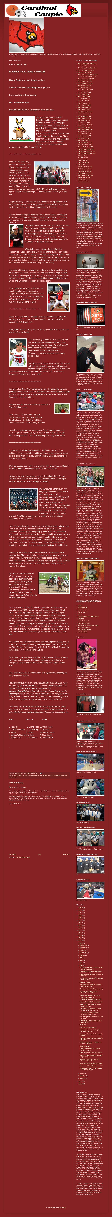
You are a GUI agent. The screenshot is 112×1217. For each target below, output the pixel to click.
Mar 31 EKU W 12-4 (84, 140)
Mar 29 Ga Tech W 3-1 (84, 138)
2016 (80, 933)
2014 (80, 938)
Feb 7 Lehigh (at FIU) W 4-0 (86, 70)
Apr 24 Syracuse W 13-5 (85, 167)
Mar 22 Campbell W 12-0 (85, 129)
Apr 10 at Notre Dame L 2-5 (86, 149)
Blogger (63, 1207)
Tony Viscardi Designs (84, 630)
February (83, 1075)
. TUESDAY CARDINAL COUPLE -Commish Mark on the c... (90, 1013)
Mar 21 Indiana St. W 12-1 (85, 125)
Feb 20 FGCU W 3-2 (84, 88)
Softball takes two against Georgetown (91, 971)
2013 (80, 940)
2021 (80, 920)
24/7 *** (80, 605)
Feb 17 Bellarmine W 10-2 (85, 83)
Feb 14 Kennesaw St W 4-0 (86, 79)
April (81, 965)
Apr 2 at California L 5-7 (85, 142)
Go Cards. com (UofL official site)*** (88, 616)
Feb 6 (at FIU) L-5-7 (83, 66)
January (82, 1078)
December (83, 945)
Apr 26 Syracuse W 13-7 (85, 171)
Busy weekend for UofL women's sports (91, 1002)
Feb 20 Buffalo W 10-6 (84, 85)
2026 (80, 908)
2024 (80, 913)
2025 (80, 910)
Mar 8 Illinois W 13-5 (84, 109)
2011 (80, 1081)
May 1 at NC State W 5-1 (85, 173)
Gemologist (20, 775)
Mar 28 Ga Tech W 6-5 (84, 136)
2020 (80, 923)
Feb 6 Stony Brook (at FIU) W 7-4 (87, 63)
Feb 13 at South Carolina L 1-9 (87, 77)
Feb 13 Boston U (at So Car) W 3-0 (88, 74)
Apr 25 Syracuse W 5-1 (84, 169)
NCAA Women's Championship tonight (91, 1063)
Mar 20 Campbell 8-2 (84, 123)
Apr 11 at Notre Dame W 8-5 (86, 151)
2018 (80, 928)
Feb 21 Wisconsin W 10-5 (85, 90)
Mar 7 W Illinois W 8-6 (84, 107)
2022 (80, 918)
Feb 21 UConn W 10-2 (84, 92)
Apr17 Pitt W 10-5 (83, 160)
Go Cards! (83, 1025)
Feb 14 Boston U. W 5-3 (85, 81)
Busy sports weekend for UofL (88, 1027)
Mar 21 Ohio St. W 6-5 (84, 127)
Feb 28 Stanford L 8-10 (84, 99)
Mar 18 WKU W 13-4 (84, 120)
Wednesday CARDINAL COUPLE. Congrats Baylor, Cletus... (89, 1060)
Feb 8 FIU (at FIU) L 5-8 (85, 72)
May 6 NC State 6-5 (83, 180)
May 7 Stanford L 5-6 (84, 182)
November (83, 948)
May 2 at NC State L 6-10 (85, 175)
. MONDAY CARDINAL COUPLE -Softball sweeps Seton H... (89, 992)
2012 (80, 943)
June (81, 960)
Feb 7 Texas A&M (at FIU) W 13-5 (87, 68)
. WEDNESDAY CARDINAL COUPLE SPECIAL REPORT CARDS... (90, 1009)
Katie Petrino (27, 775)
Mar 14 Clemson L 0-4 (84, 116)
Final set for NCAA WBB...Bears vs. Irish (91, 1066)
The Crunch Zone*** (84, 627)
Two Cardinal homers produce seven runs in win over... (90, 1005)
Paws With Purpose (83, 623)
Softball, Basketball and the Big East (90, 995)
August (82, 955)
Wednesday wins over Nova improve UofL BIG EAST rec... (90, 1030)
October (82, 950)
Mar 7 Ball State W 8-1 (84, 105)
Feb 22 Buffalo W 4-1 (84, 94)
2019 (80, 925)
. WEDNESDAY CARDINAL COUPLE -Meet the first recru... (91, 985)
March (82, 1073)
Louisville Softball (52, 775)
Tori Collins (15, 777)
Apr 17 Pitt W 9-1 (83, 158)
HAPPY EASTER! (85, 1046)
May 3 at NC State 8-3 (84, 177)
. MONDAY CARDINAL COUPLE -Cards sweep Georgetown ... (91, 968)
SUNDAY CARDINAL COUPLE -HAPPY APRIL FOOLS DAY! (91, 1069)
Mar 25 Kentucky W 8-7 (85, 131)
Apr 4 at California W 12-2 (85, 147)
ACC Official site (82, 608)
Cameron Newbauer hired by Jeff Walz (91, 1052)
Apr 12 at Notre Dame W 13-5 (86, 153)
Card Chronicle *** (83, 610)
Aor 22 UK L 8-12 (83, 164)
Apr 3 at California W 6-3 (85, 145)
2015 (80, 935)
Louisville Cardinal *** (84, 621)
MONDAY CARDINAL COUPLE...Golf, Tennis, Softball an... (91, 1042)
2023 (80, 915)
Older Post (66, 854)
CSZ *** (80, 614)
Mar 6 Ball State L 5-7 (84, 103)
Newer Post (12, 854)
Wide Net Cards (82, 632)
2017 (80, 930)
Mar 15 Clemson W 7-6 (84, 118)
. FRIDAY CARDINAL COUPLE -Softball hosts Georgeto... (91, 979)
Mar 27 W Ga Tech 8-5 (84, 134)
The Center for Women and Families (88, 625)
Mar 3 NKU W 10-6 (83, 101)
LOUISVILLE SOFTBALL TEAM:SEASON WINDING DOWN (90, 998)
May (81, 963)
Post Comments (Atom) (23, 857)
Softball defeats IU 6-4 (86, 982)
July (81, 958)
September (83, 953)
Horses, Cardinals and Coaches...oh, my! (91, 989)
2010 (80, 1084)
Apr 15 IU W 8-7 (82, 156)
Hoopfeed (81, 619)
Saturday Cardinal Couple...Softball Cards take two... (90, 1049)
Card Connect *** (83, 612)
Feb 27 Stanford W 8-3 (84, 96)
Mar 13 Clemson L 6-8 (84, 114)
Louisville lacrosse (42, 775)
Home (39, 854)
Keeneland (34, 775)
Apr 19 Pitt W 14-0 (83, 162)
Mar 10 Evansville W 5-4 (85, 112)
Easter (15, 775)
